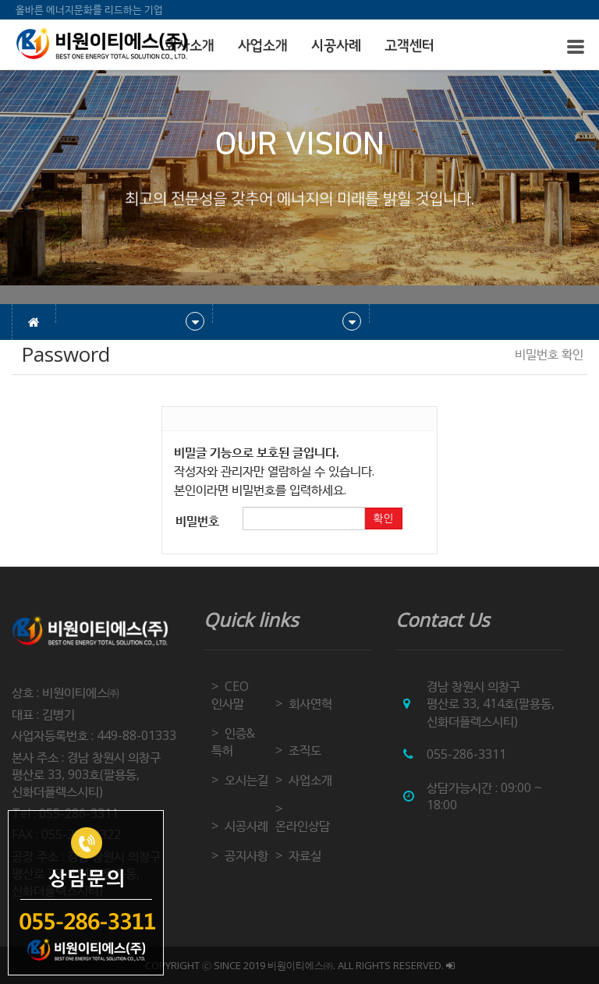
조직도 (305, 750)
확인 (383, 518)
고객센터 (409, 46)
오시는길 (246, 779)
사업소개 (263, 46)
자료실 (305, 855)
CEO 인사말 (230, 695)
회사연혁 (310, 703)
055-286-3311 (466, 754)
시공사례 (336, 46)
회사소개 (189, 46)
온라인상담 (302, 825)
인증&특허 (233, 741)
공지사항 (246, 855)
